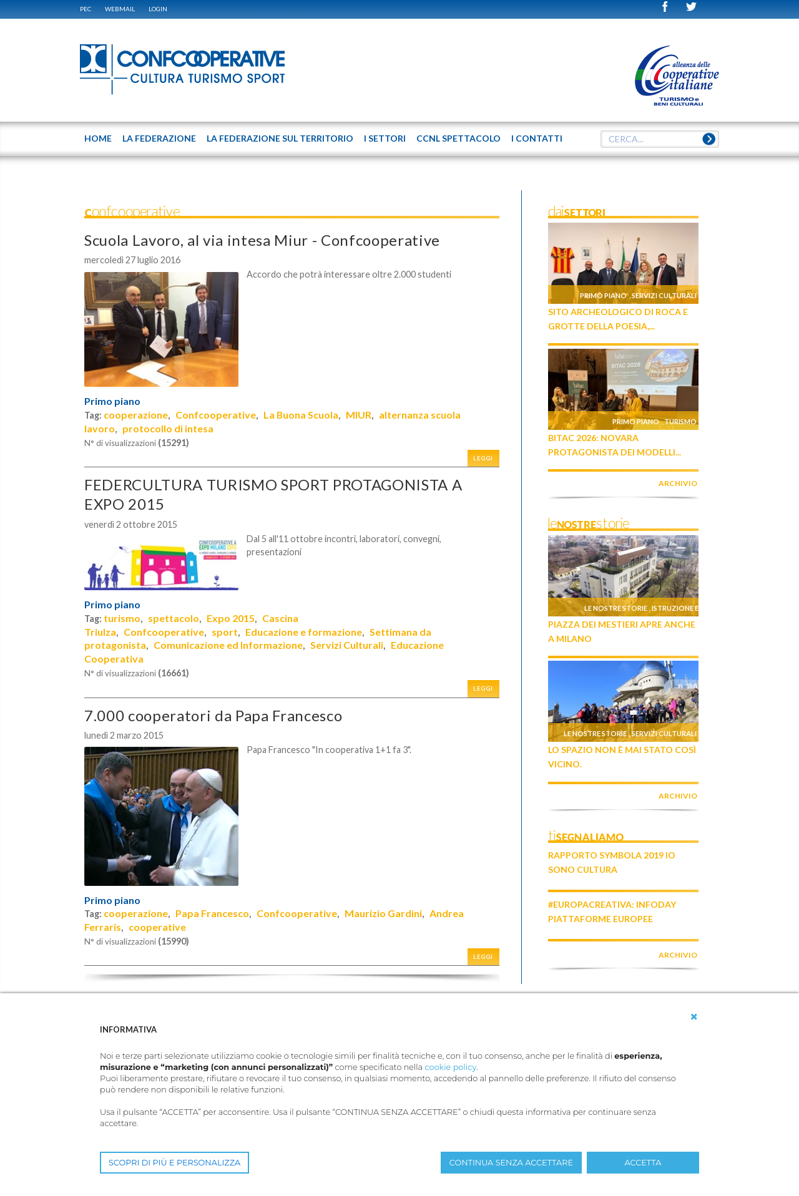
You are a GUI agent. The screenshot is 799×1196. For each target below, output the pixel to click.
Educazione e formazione (303, 632)
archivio (678, 483)
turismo (122, 618)
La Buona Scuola (300, 415)
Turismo (680, 421)
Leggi (483, 458)
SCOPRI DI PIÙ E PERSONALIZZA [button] (174, 1162)
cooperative (157, 927)
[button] (694, 1017)
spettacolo (173, 618)
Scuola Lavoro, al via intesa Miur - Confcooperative (262, 240)
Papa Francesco (212, 913)
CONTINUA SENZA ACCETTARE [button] (511, 1162)
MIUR (358, 415)
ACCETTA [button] (643, 1162)
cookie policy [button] (450, 1067)
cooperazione (136, 415)
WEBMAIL (120, 8)
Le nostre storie (615, 608)
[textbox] (660, 139)
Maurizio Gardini (383, 913)
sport (225, 632)
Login (158, 8)
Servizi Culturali (346, 645)
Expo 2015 (231, 618)
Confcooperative (215, 415)
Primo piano (112, 401)
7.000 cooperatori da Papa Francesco (213, 715)
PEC (85, 8)
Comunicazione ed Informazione (228, 645)
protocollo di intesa (167, 428)
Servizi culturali (664, 295)
